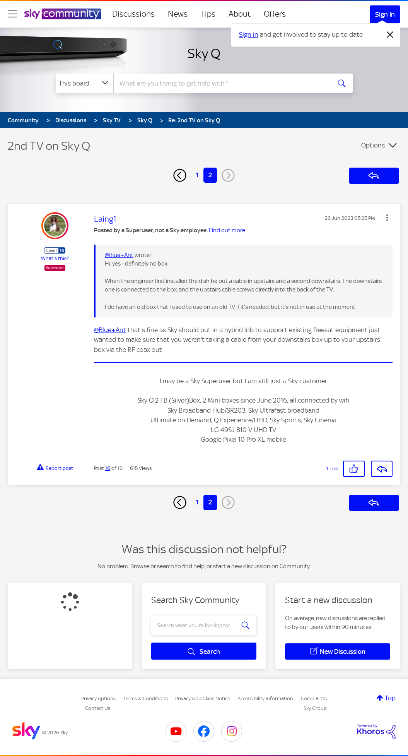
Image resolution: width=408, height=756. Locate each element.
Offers (275, 14)
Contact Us (97, 708)
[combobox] (221, 83)
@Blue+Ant (119, 255)
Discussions (133, 14)
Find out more (227, 230)
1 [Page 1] (197, 175)
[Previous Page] (180, 175)
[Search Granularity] (84, 83)
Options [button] (373, 145)
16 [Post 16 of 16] (107, 468)
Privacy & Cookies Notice (202, 698)
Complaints (314, 698)
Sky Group (315, 708)
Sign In (385, 14)
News (178, 14)
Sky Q (204, 53)
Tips (208, 14)
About (240, 14)
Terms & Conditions (145, 698)
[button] (387, 217)
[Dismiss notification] (390, 35)
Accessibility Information (265, 698)
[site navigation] (12, 14)
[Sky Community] (62, 14)
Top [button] (390, 698)
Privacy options (98, 698)
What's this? (55, 258)
